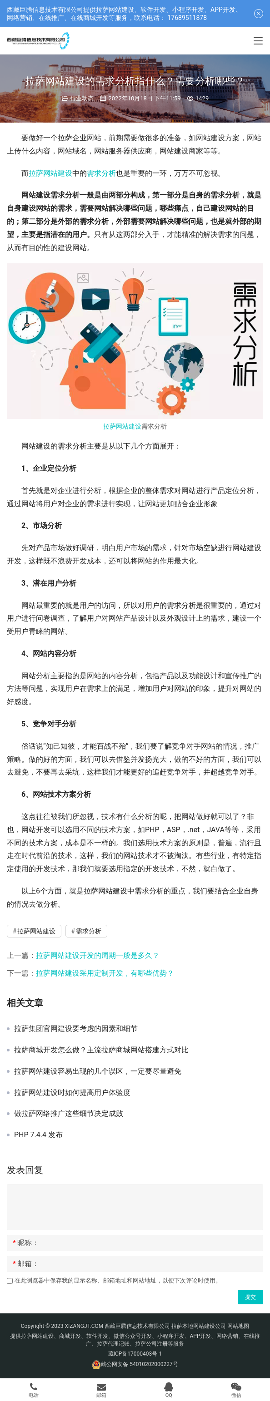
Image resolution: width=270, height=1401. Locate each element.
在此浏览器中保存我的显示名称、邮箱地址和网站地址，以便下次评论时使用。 (118, 1280)
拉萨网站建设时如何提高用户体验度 (72, 1093)
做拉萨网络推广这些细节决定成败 (68, 1114)
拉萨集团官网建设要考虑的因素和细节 (76, 1029)
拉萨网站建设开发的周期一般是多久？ (98, 955)
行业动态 (82, 98)
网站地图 (238, 1326)
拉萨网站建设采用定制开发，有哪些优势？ (105, 973)
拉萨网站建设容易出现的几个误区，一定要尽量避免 (97, 1071)
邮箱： (26, 1264)
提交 (250, 1297)
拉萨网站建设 (50, 173)
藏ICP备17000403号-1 (135, 1354)
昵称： (26, 1243)
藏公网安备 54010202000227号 (139, 1364)
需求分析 (101, 173)
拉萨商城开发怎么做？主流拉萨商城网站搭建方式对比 (101, 1050)
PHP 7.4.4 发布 (38, 1135)
